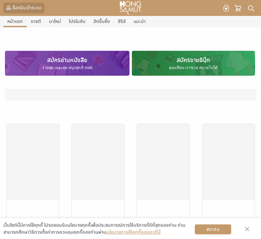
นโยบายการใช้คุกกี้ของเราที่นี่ (133, 232)
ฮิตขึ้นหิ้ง (101, 21)
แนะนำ (139, 21)
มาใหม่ (55, 21)
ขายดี (36, 21)
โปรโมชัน (77, 21)
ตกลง (213, 229)
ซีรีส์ (122, 21)
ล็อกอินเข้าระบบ (23, 7)
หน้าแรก (15, 21)
